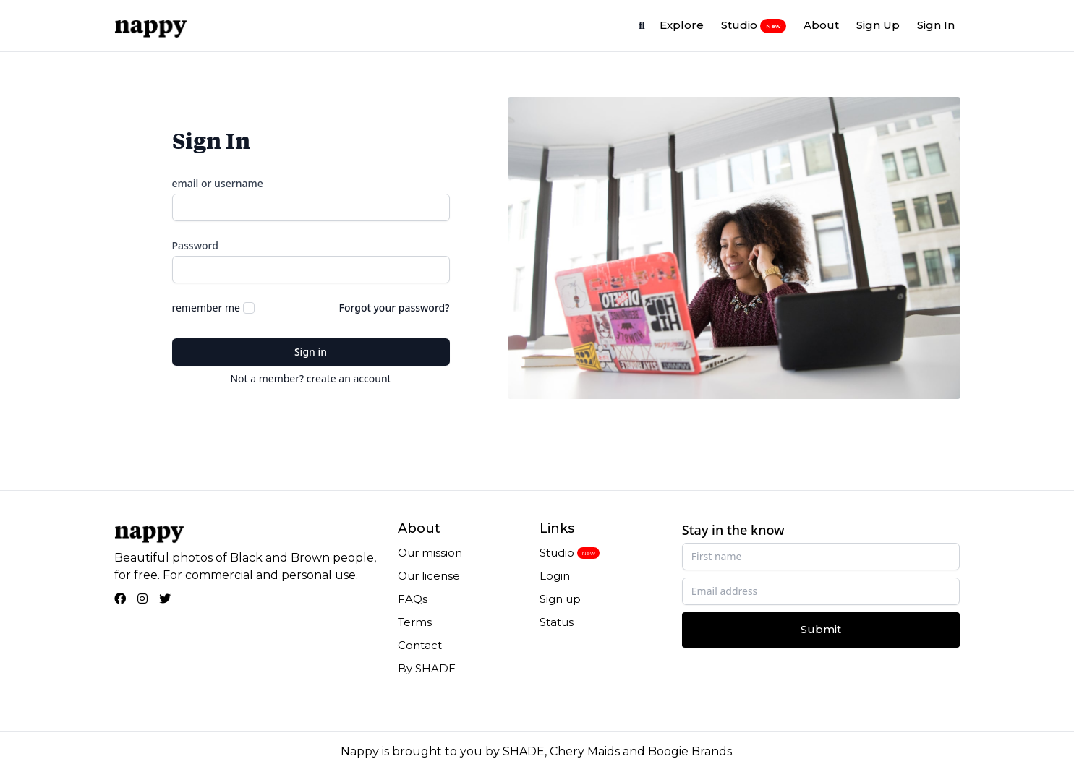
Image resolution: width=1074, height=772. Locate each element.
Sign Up (878, 25)
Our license (429, 576)
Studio (753, 25)
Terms (415, 622)
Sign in (310, 352)
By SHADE (427, 668)
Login (555, 576)
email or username (217, 183)
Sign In (936, 25)
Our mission (430, 552)
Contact (420, 645)
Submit (821, 629)
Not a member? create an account (310, 378)
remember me (206, 307)
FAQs (412, 599)
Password (195, 245)
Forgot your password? (394, 307)
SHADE (524, 751)
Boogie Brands (690, 751)
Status (557, 622)
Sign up (560, 599)
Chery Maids (585, 751)
